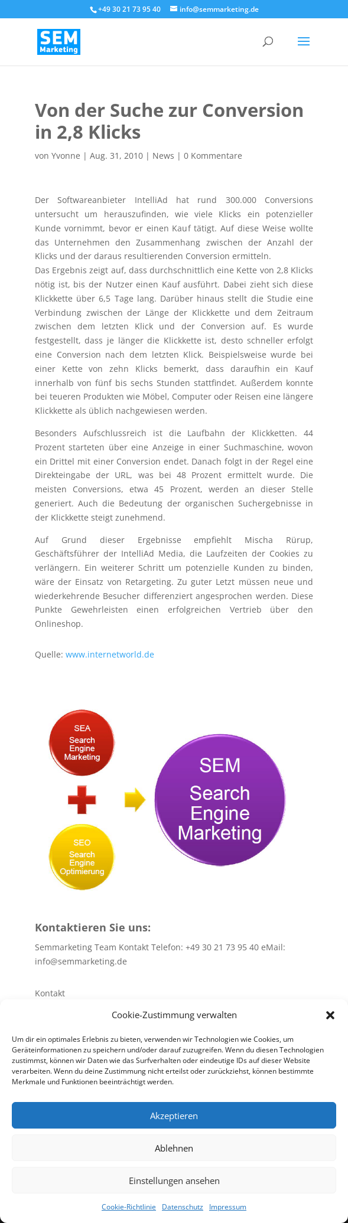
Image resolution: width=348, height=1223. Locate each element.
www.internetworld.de (110, 654)
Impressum (227, 1207)
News (163, 155)
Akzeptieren (174, 1115)
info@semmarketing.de (81, 961)
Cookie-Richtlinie (129, 1207)
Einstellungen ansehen (174, 1180)
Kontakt (50, 993)
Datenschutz (182, 1207)
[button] (330, 1015)
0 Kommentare (213, 155)
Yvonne (65, 155)
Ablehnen (174, 1148)
